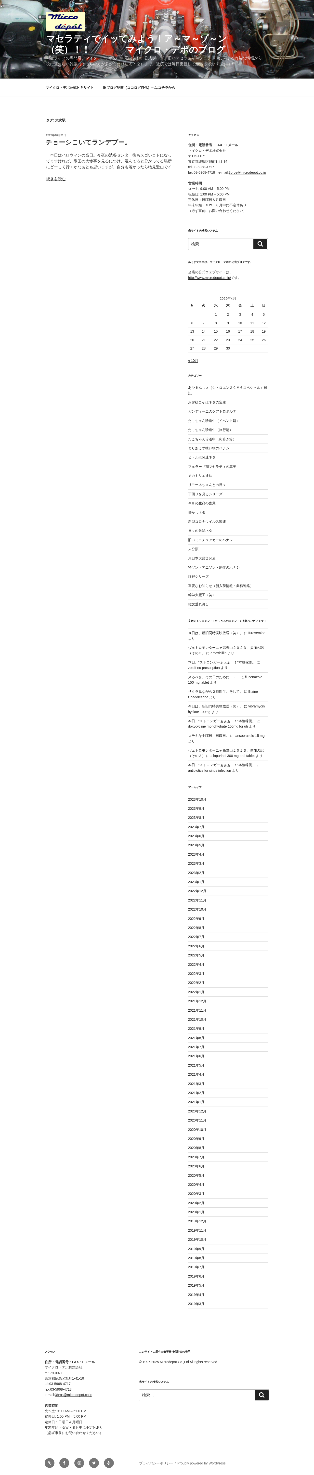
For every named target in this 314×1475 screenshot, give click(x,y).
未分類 (193, 549)
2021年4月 (196, 1074)
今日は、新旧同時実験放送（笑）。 (215, 633)
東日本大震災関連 (202, 558)
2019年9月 (196, 1249)
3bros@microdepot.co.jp (247, 172)
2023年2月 (196, 873)
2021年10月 (197, 1019)
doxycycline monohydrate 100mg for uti (218, 726)
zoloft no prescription (204, 668)
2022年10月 (197, 909)
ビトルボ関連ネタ (202, 457)
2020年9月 (196, 1139)
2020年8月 (196, 1148)
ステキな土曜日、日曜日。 (208, 736)
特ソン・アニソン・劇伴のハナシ (214, 567)
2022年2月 (196, 983)
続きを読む (56, 179)
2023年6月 (196, 836)
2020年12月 (197, 1111)
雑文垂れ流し (198, 604)
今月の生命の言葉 (202, 503)
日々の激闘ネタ (200, 531)
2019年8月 (196, 1258)
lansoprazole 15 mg (249, 736)
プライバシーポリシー (156, 1463)
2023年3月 (196, 863)
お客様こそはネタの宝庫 (207, 402)
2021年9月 (196, 1029)
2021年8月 (196, 1038)
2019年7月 (196, 1267)
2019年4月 (196, 1295)
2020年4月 (196, 1185)
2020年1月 (196, 1212)
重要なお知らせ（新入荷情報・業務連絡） (220, 586)
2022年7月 (196, 937)
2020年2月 (196, 1203)
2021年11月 (197, 1010)
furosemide (256, 633)
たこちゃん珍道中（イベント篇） (214, 421)
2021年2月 (196, 1093)
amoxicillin (218, 653)
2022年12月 (197, 891)
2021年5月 (196, 1065)
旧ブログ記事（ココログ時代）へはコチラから (139, 88)
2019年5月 (196, 1285)
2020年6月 (196, 1166)
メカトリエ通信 (200, 476)
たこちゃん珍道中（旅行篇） (210, 430)
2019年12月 (197, 1221)
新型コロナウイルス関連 (207, 521)
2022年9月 (196, 919)
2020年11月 (197, 1120)
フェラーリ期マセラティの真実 (212, 467)
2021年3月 (196, 1084)
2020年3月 (196, 1194)
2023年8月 (196, 818)
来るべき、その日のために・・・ (214, 677)
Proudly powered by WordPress (201, 1463)
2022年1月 (196, 992)
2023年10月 (197, 799)
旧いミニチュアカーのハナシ (210, 540)
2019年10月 (197, 1239)
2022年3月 (196, 974)
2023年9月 (196, 808)
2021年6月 (196, 1056)
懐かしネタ (196, 512)
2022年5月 (196, 955)
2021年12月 (197, 1001)
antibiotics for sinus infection (209, 770)
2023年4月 (196, 854)
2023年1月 (196, 882)
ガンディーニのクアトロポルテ (212, 411)
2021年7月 (196, 1047)
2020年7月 (196, 1157)
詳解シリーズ (198, 576)
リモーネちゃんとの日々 (207, 485)
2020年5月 (196, 1175)
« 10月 (193, 361)
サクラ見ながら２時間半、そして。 (215, 691)
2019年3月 (196, 1304)
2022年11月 (197, 900)
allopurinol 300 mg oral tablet (232, 756)
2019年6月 (196, 1276)
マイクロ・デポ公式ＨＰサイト (70, 88)
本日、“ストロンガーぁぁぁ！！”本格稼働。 (222, 662)
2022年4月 (196, 964)
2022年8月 (196, 928)
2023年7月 (196, 827)
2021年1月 (196, 1102)
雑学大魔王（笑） (202, 595)
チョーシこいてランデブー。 (88, 142)
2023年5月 (196, 845)
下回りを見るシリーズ (205, 494)
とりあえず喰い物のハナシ (208, 448)
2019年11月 (197, 1230)
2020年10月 (197, 1130)
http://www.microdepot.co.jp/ (209, 278)
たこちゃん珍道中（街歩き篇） (212, 439)
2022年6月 (196, 946)
